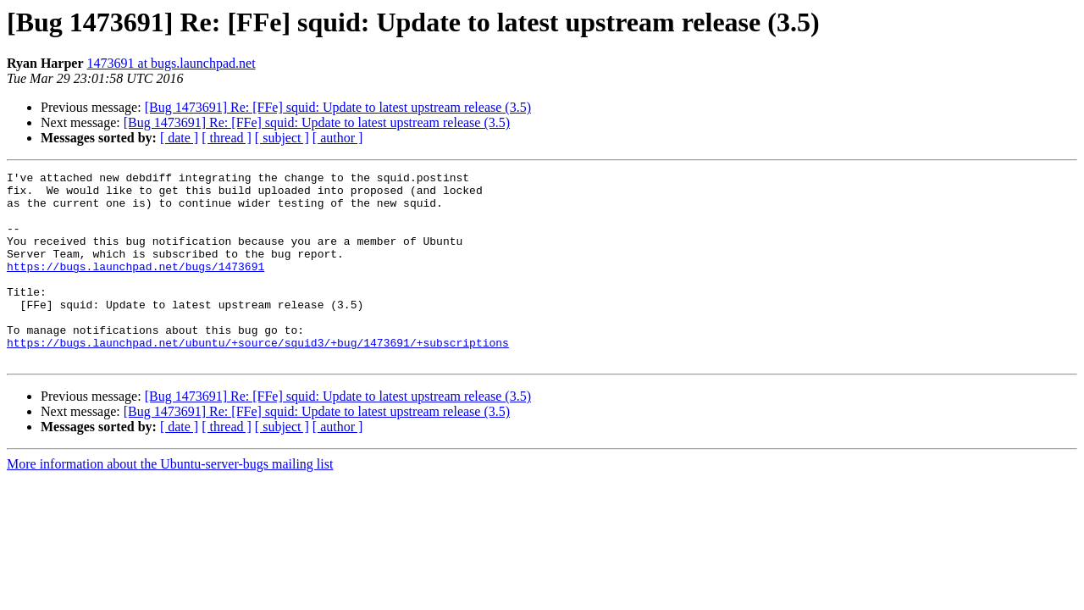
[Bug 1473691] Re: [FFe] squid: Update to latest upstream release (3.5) (338, 107)
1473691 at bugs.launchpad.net (171, 63)
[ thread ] (227, 137)
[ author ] (337, 137)
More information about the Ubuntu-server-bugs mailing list (170, 502)
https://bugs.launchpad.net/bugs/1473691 (135, 286)
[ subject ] (282, 137)
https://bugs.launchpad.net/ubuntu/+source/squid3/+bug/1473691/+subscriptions (258, 377)
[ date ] (179, 137)
